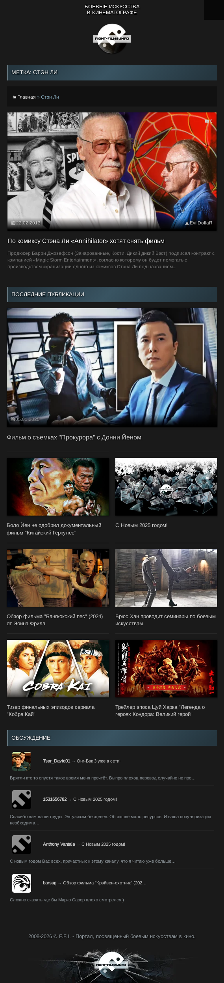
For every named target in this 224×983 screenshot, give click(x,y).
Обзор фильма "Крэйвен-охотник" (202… (104, 882)
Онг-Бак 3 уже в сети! (98, 761)
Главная (26, 97)
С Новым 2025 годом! (95, 799)
